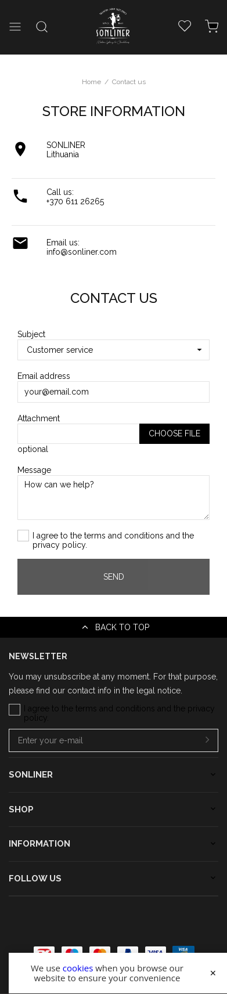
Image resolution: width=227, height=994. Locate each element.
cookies (78, 968)
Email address (43, 376)
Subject (31, 334)
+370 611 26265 (75, 201)
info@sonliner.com (81, 251)
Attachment (38, 418)
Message (34, 470)
